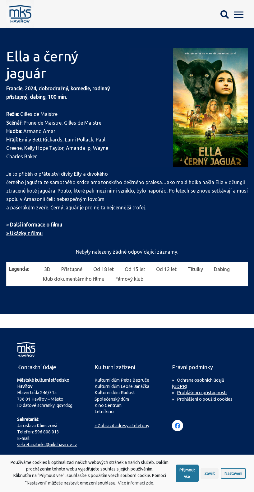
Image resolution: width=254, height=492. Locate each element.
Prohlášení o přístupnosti (202, 392)
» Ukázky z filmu (24, 233)
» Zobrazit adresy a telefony (122, 425)
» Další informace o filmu (34, 224)
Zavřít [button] (209, 475)
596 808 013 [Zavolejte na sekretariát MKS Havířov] (47, 431)
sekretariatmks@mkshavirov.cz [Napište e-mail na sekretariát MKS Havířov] (47, 444)
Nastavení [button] (233, 475)
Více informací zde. (136, 484)
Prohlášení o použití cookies (205, 399)
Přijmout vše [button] (187, 475)
